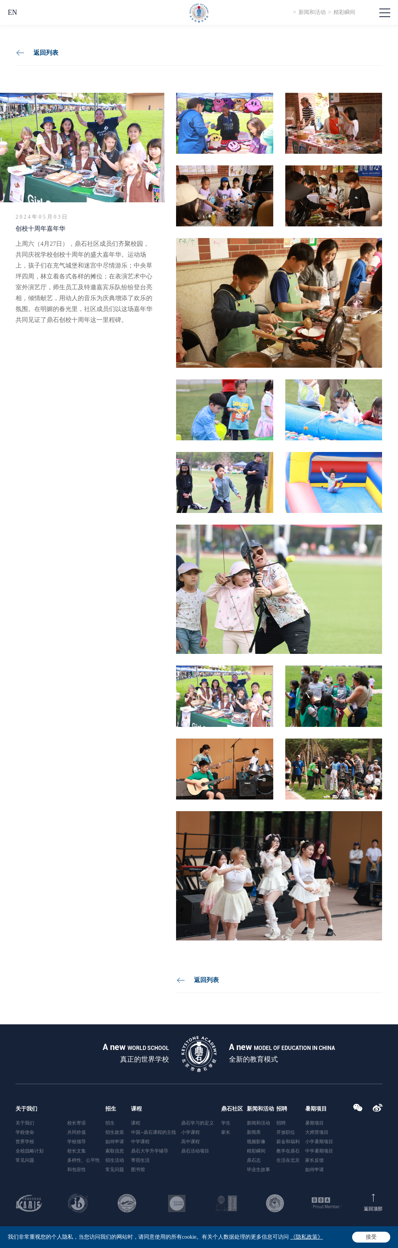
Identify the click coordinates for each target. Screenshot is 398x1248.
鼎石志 (254, 1160)
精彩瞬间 (344, 12)
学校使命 (25, 1132)
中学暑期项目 (319, 1151)
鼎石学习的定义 (197, 1123)
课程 (136, 1109)
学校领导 (76, 1141)
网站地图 (371, 1236)
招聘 (281, 1109)
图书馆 (138, 1169)
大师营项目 (316, 1132)
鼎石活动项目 (195, 1151)
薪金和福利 (288, 1141)
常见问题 (25, 1160)
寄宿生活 (140, 1160)
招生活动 (114, 1160)
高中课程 (190, 1141)
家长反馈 (314, 1160)
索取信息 (114, 1151)
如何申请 (114, 1141)
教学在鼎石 (288, 1151)
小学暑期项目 (319, 1141)
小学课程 (190, 1132)
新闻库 (254, 1132)
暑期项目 (316, 1109)
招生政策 (114, 1132)
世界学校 (25, 1141)
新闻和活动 (312, 12)
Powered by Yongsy (286, 1238)
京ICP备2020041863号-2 (162, 1238)
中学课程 (140, 1141)
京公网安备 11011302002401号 (226, 1238)
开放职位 (285, 1132)
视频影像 (256, 1141)
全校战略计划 (30, 1151)
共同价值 (76, 1132)
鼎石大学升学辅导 (149, 1151)
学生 (225, 1123)
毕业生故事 (258, 1169)
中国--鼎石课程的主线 (153, 1132)
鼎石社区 (232, 1109)
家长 (225, 1132)
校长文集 (76, 1151)
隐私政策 (349, 1236)
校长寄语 (76, 1123)
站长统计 (320, 1238)
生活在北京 (288, 1160)
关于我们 (26, 1109)
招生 (110, 1109)
